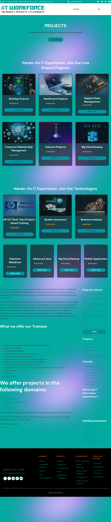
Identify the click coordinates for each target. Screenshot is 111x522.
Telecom (7, 395)
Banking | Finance (11, 398)
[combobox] (85, 307)
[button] (99, 9)
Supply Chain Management (15, 401)
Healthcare (8, 407)
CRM (6, 404)
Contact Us (4, 426)
